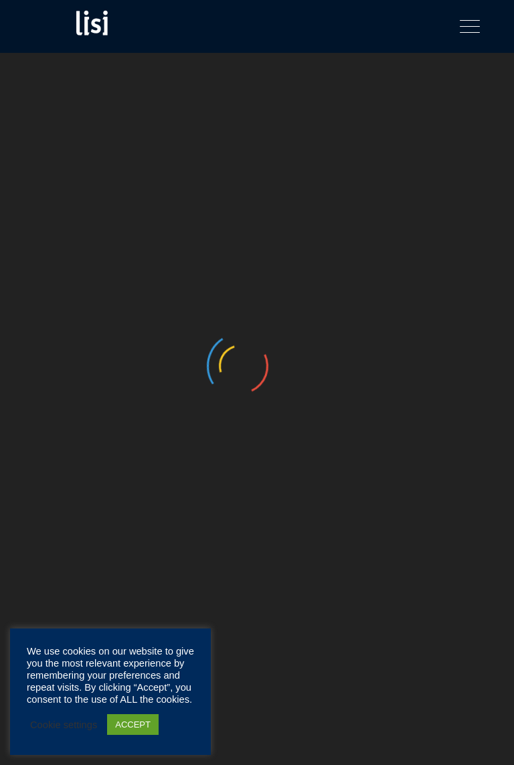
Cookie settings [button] (63, 724)
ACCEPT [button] (133, 724)
